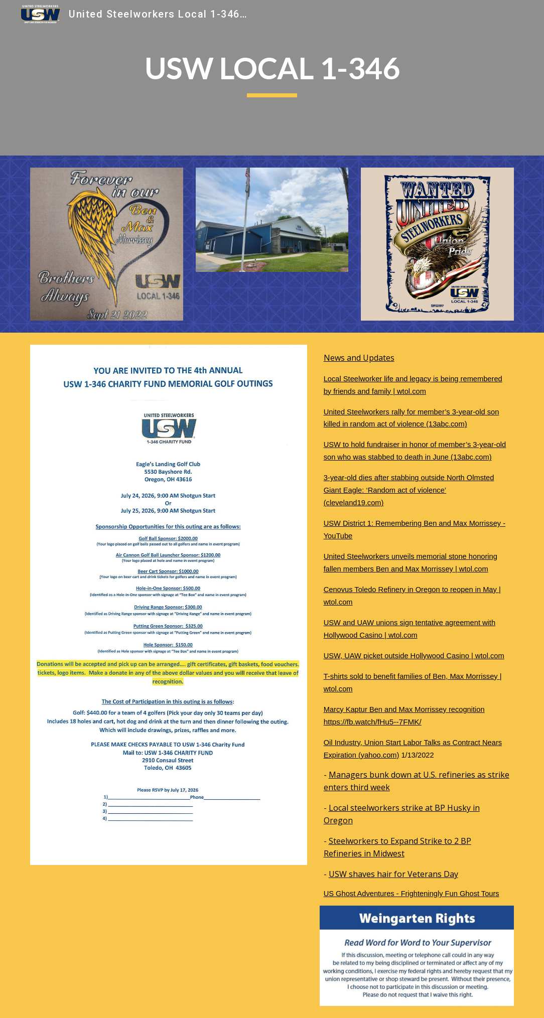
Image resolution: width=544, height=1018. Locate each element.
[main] (271, 77)
